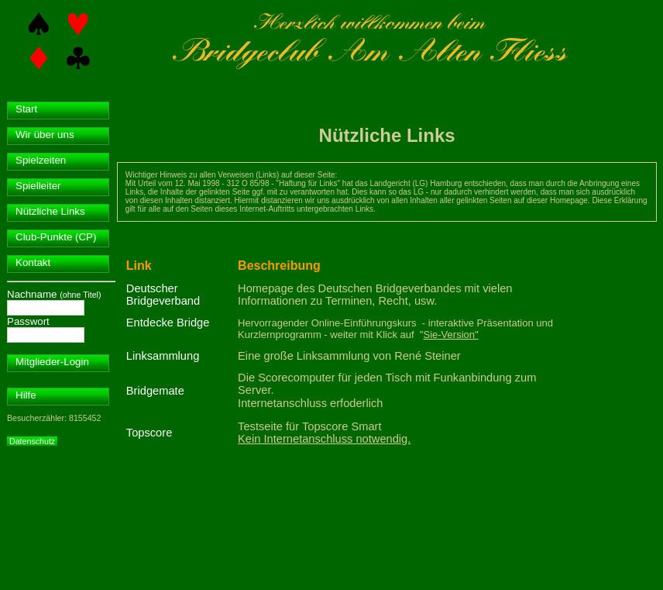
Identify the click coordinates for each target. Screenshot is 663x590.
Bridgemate (155, 391)
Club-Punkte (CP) (55, 237)
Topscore (149, 432)
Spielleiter (38, 185)
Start (26, 109)
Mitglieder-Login (52, 361)
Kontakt (32, 262)
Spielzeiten (40, 160)
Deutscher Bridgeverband (163, 294)
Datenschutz (32, 441)
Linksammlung (163, 356)
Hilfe (25, 395)
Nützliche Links (50, 211)
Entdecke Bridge (168, 322)
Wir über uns (44, 134)
